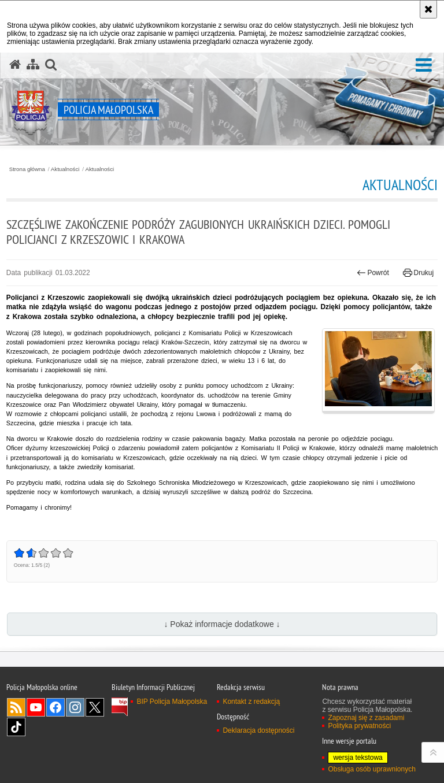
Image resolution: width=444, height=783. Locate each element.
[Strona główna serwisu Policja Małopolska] (15, 64)
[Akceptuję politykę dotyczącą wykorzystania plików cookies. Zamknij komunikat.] (428, 9)
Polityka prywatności (359, 726)
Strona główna (27, 169)
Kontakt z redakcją (251, 701)
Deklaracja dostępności (258, 730)
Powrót (373, 272)
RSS (16, 707)
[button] (424, 65)
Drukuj (418, 272)
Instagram (75, 707)
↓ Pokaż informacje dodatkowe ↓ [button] (222, 624)
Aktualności (65, 169)
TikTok (16, 727)
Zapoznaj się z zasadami (366, 718)
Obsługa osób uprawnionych (371, 769)
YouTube (36, 707)
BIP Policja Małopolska (171, 701)
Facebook (55, 707)
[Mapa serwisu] (33, 64)
